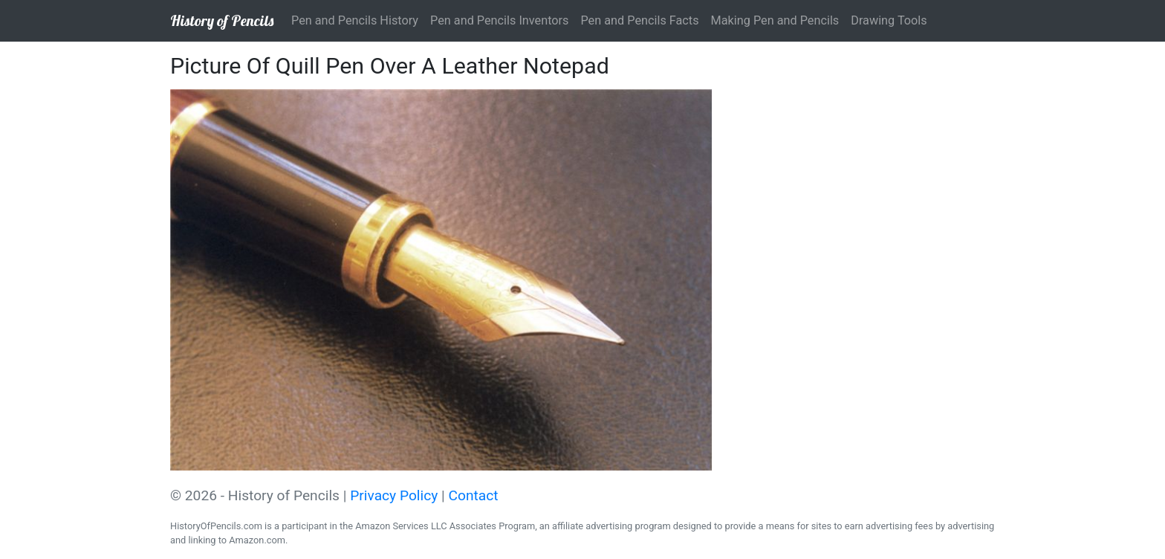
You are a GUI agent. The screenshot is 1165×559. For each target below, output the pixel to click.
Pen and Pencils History (354, 20)
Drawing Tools (889, 20)
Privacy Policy (394, 495)
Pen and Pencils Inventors (499, 20)
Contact (474, 495)
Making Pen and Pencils (775, 20)
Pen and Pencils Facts (639, 20)
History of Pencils (221, 20)
